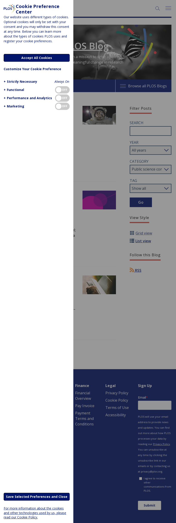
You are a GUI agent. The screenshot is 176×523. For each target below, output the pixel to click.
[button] (20, 81)
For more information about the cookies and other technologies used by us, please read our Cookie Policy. (35, 512)
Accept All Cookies (36, 58)
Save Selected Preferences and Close (36, 496)
